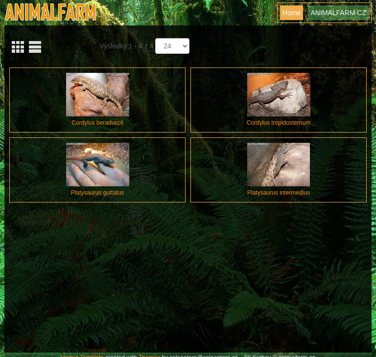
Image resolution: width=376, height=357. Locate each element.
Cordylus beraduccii (97, 122)
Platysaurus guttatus (97, 192)
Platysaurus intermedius (278, 192)
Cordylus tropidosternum (279, 122)
